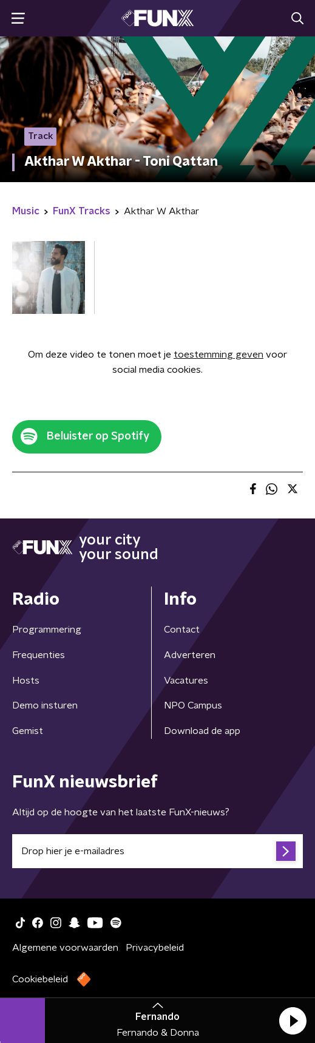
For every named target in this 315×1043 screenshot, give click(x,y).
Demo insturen (45, 705)
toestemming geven (218, 354)
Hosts (25, 680)
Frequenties (38, 655)
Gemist (27, 731)
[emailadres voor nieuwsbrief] (157, 851)
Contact (182, 629)
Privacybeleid (155, 948)
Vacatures (186, 680)
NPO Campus (193, 705)
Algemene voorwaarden (65, 948)
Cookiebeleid (40, 979)
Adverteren (189, 655)
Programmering (46, 629)
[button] (292, 1020)
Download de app (202, 731)
